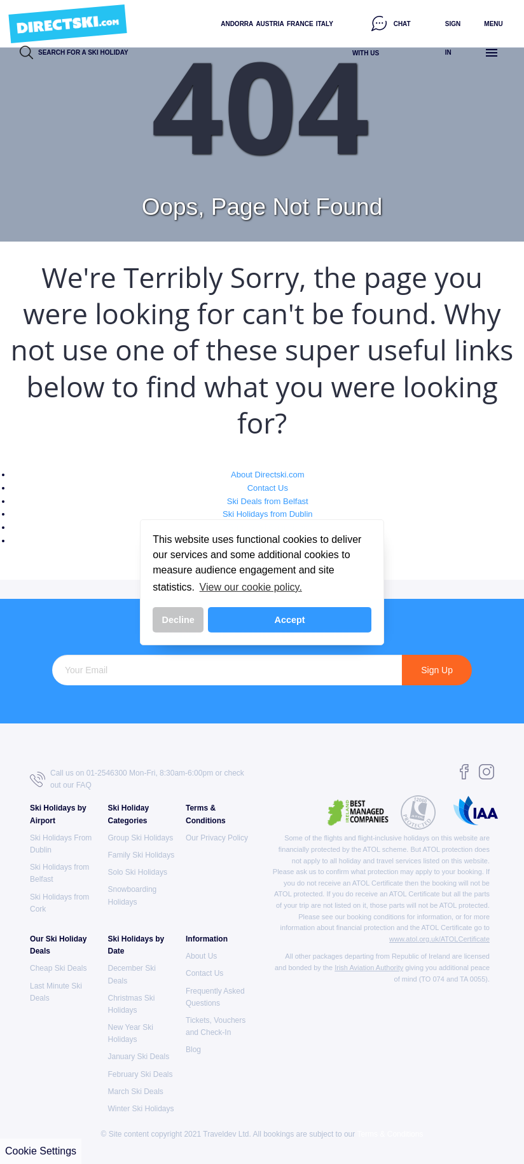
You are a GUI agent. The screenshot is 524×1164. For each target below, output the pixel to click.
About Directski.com (268, 474)
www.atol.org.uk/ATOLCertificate (439, 939)
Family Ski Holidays (141, 855)
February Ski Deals (140, 1074)
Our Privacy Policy (217, 837)
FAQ (84, 785)
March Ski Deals (135, 1091)
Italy (324, 23)
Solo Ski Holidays (137, 872)
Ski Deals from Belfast (267, 501)
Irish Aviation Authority (368, 967)
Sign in (452, 38)
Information (207, 939)
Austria (270, 23)
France (300, 23)
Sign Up (437, 670)
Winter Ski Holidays (141, 1108)
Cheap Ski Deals (58, 968)
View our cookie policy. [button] (251, 587)
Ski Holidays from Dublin (268, 514)
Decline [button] (178, 620)
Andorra (237, 23)
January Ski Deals (139, 1056)
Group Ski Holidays (141, 837)
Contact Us (267, 488)
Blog (193, 1049)
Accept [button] (290, 620)
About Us (201, 956)
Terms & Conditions (390, 1134)
